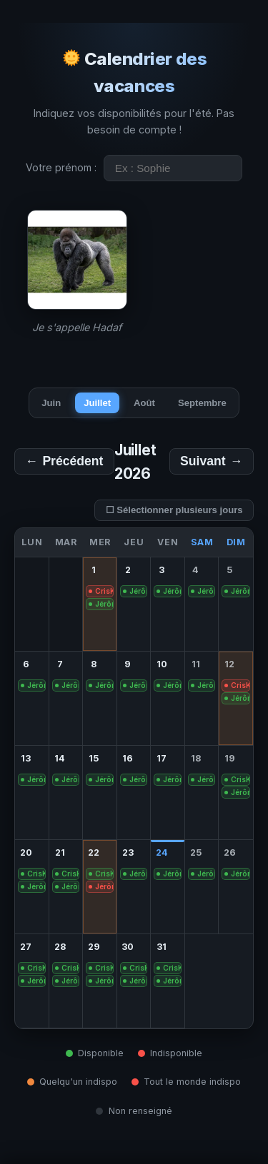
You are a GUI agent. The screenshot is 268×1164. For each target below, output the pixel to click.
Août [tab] (144, 403)
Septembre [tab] (202, 403)
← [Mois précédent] (64, 461)
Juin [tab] (51, 403)
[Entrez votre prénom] (173, 168)
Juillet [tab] (97, 403)
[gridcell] (100, 604)
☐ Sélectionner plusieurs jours (174, 510)
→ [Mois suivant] (211, 461)
